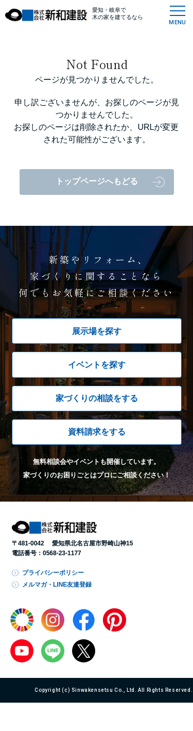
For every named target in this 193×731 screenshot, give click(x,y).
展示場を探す (96, 331)
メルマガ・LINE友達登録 (57, 584)
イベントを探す (97, 364)
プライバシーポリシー (53, 572)
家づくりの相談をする (97, 398)
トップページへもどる (97, 181)
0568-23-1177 (62, 553)
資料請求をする (97, 431)
